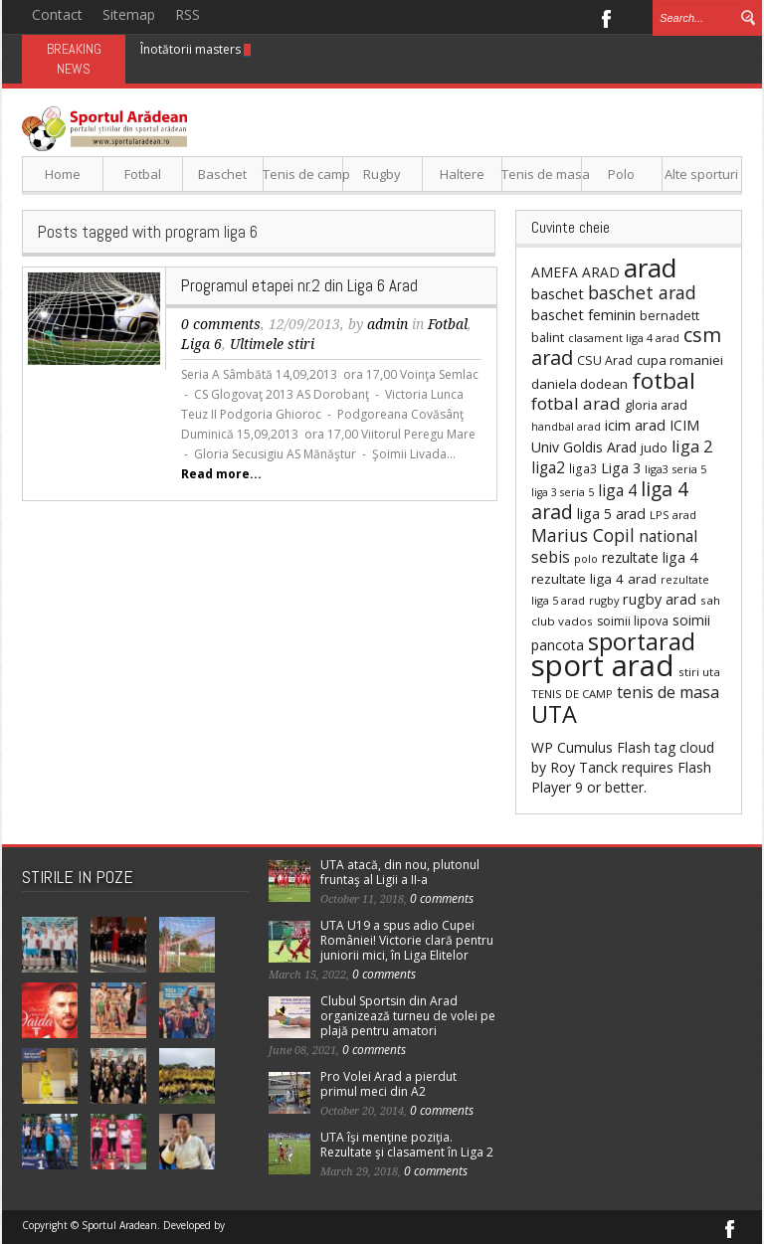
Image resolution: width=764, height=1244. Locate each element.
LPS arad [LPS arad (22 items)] (673, 514)
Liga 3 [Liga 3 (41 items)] (621, 467)
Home (63, 174)
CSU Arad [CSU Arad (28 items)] (605, 360)
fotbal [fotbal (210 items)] (663, 380)
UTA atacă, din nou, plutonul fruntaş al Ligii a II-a (399, 872)
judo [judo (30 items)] (654, 447)
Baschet (222, 174)
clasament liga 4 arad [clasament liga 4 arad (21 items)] (623, 337)
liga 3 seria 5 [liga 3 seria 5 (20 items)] (562, 492)
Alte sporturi (701, 174)
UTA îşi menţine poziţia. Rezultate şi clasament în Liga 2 (406, 1144)
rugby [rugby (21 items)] (604, 600)
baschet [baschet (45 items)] (557, 293)
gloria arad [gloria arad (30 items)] (656, 405)
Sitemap (128, 14)
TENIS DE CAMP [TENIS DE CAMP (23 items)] (572, 693)
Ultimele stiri (272, 344)
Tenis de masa (541, 174)
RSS (187, 14)
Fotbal (142, 174)
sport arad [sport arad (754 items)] (602, 665)
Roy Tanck (584, 767)
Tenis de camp (303, 174)
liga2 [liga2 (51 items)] (548, 467)
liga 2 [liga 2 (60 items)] (691, 446)
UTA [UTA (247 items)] (554, 714)
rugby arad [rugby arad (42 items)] (659, 599)
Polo (621, 174)
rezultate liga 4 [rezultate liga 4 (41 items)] (649, 557)
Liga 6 (201, 344)
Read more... (221, 473)
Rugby (382, 174)
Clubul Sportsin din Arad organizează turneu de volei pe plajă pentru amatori (407, 1015)
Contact (57, 14)
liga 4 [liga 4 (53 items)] (617, 490)
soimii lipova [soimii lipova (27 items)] (632, 621)
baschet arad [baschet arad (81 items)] (642, 292)
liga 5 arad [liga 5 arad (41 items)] (611, 513)
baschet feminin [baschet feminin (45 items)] (583, 314)
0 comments (221, 324)
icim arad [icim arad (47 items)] (635, 425)
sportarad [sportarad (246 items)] (641, 641)
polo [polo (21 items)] (586, 558)
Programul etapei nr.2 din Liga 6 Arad (299, 285)
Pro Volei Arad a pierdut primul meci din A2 (388, 1084)
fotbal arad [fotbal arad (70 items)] (576, 403)
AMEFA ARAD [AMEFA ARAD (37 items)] (575, 272)
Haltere (462, 174)
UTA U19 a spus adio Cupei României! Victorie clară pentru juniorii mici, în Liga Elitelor (406, 940)
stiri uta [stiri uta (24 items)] (699, 671)
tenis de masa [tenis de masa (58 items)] (668, 692)
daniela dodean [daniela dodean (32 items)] (579, 384)
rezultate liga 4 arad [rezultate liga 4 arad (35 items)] (594, 579)
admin (387, 324)
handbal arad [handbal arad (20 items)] (566, 427)
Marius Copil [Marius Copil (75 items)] (583, 535)
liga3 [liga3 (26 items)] (583, 468)
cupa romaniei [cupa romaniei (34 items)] (680, 360)
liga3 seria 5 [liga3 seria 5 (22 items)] (675, 468)
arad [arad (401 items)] (650, 267)
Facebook (605, 17)
